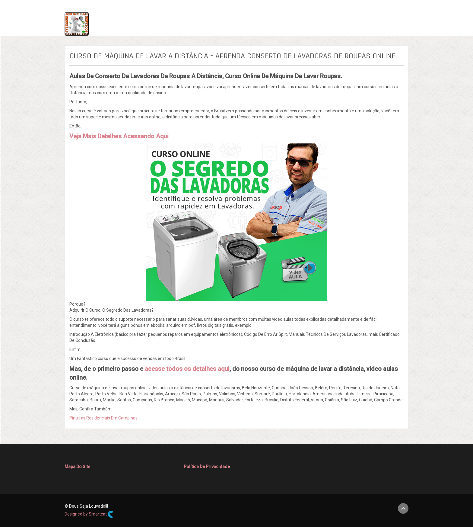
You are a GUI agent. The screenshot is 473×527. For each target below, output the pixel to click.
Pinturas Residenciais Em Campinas (103, 418)
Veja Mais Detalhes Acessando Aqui (119, 136)
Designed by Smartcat (89, 514)
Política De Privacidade (207, 466)
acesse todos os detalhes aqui (187, 368)
